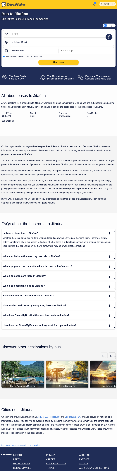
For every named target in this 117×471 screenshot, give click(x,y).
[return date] (86, 50)
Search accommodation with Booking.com (24, 56)
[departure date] (34, 50)
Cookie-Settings (56, 464)
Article (83, 464)
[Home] (13, 4)
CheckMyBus (5, 445)
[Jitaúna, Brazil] (62, 42)
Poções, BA (54, 417)
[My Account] (93, 4)
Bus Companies (22, 468)
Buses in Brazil (19, 445)
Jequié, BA (42, 417)
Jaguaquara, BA (72, 417)
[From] (62, 33)
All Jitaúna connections (94, 468)
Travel (50, 468)
